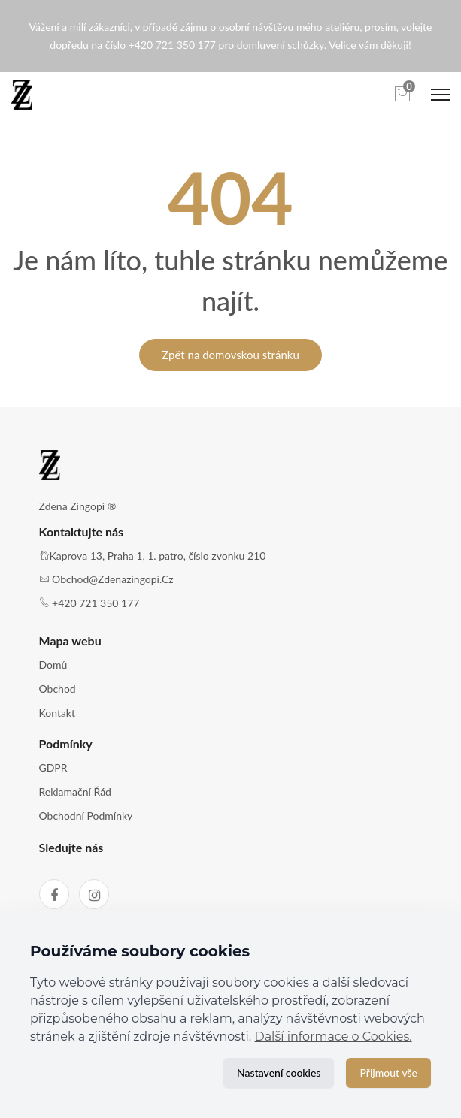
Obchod (57, 688)
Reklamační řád (75, 791)
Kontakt (57, 712)
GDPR (53, 767)
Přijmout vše (388, 1072)
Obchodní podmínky (86, 815)
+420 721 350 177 (95, 603)
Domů (53, 664)
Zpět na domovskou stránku (230, 354)
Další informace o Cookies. (332, 1036)
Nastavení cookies (278, 1072)
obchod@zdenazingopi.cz (113, 579)
